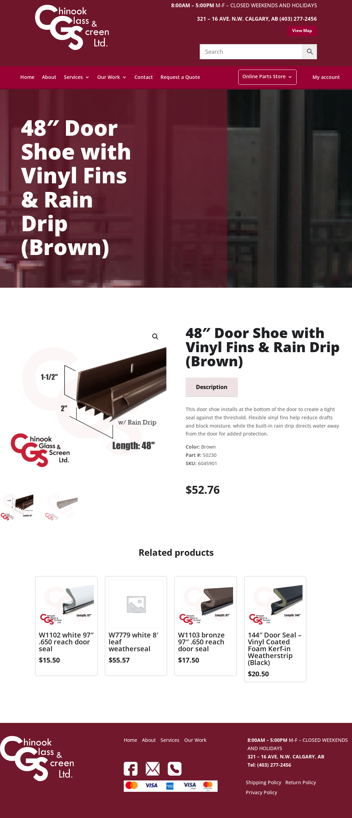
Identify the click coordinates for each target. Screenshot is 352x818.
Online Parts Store (264, 76)
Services (73, 77)
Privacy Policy (261, 793)
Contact (143, 77)
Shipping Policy (263, 783)
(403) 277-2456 (298, 18)
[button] (155, 336)
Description (212, 387)
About (49, 77)
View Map (302, 30)
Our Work (108, 77)
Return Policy (300, 783)
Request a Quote (180, 77)
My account (326, 77)
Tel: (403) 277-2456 (269, 764)
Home (27, 77)
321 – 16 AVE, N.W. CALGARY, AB (286, 756)
